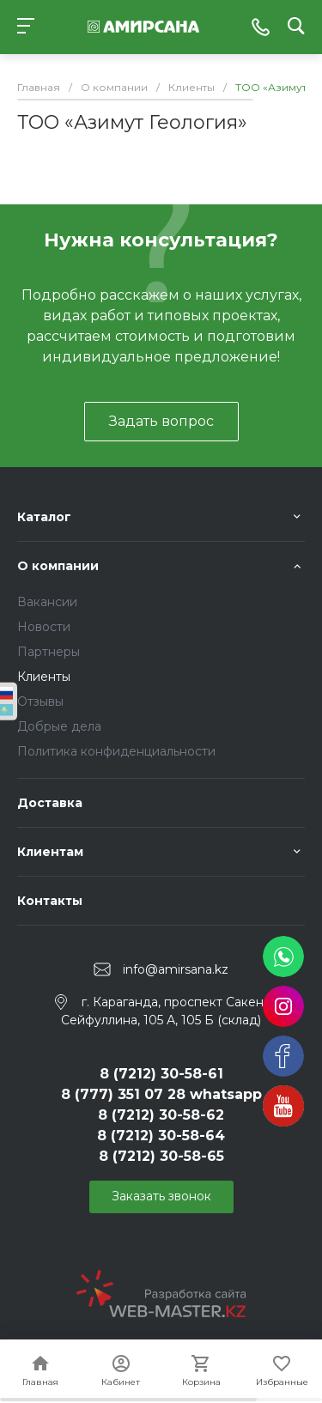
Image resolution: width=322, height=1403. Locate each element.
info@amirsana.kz (175, 969)
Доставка (49, 803)
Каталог (44, 517)
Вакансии (47, 602)
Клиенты (43, 676)
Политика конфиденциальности (116, 751)
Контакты (49, 900)
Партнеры (48, 651)
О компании (58, 566)
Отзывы (40, 701)
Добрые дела (59, 726)
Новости (43, 627)
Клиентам (50, 851)
